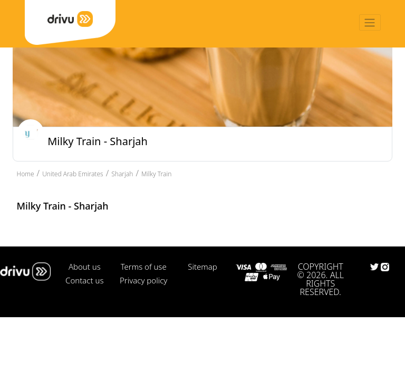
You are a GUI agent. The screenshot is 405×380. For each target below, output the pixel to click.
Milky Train (156, 173)
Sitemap (202, 266)
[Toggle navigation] (370, 22)
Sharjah (122, 173)
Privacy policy (143, 280)
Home (25, 173)
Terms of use (144, 266)
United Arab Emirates (72, 173)
